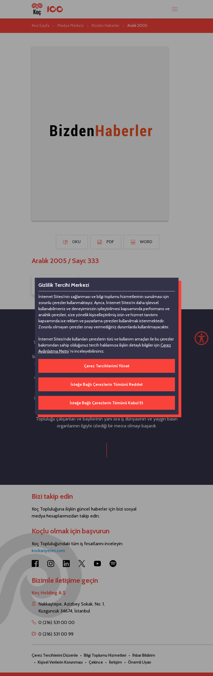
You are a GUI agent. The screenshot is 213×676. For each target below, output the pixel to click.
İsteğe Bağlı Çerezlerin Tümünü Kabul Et (106, 402)
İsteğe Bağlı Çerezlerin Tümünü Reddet (107, 384)
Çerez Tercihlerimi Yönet (106, 365)
